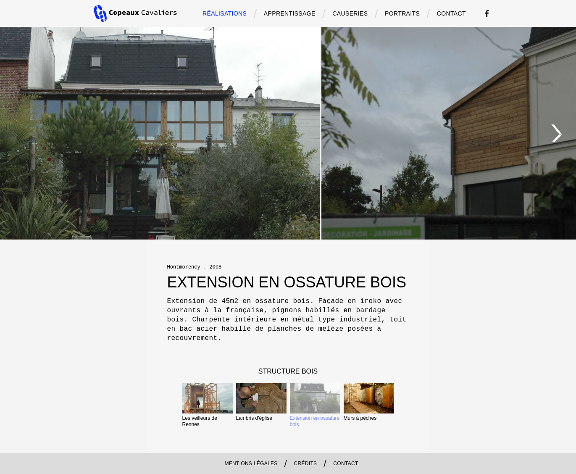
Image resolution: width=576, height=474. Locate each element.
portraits (402, 13)
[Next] (557, 133)
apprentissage (290, 13)
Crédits (305, 463)
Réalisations (225, 13)
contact (451, 13)
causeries (350, 13)
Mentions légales (250, 463)
